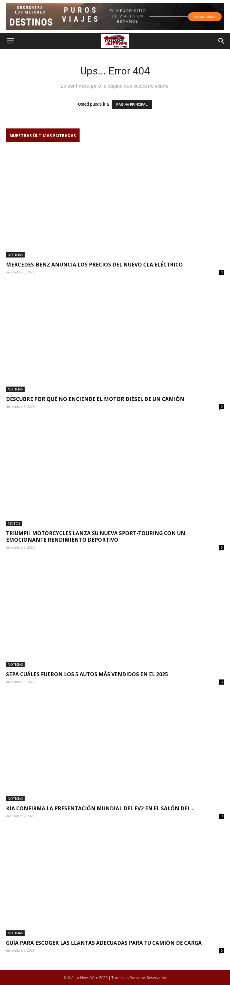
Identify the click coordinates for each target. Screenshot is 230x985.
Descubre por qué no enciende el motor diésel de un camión (95, 399)
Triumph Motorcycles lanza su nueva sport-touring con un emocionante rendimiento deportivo (95, 536)
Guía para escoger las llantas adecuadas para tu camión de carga (104, 942)
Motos (14, 523)
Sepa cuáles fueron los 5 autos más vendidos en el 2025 (87, 674)
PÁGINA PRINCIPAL (131, 104)
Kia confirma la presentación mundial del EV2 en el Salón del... (100, 808)
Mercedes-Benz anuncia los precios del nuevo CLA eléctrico (94, 264)
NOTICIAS (15, 254)
